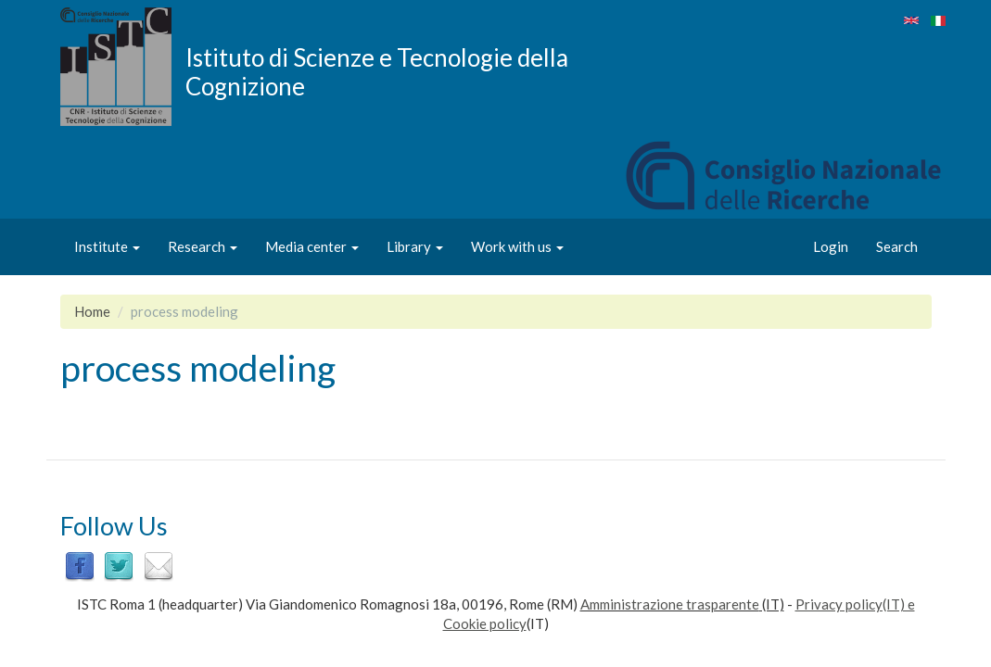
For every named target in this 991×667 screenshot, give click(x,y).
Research (202, 246)
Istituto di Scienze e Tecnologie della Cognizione (376, 71)
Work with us (517, 246)
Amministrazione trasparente (669, 604)
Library (415, 246)
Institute (107, 246)
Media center (312, 246)
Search (897, 246)
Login (830, 246)
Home (92, 311)
